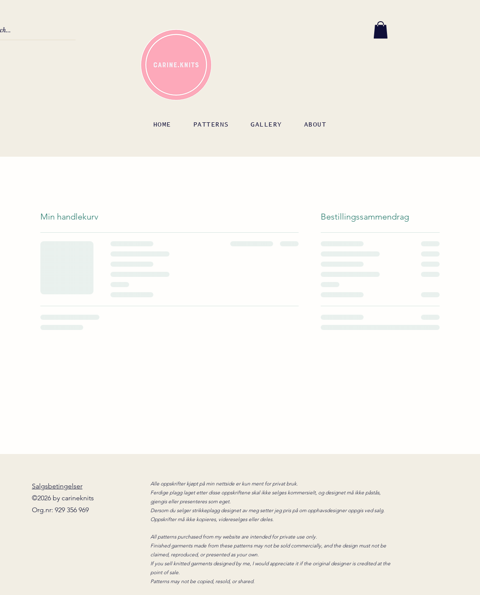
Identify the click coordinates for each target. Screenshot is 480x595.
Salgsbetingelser (57, 486)
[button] (380, 30)
